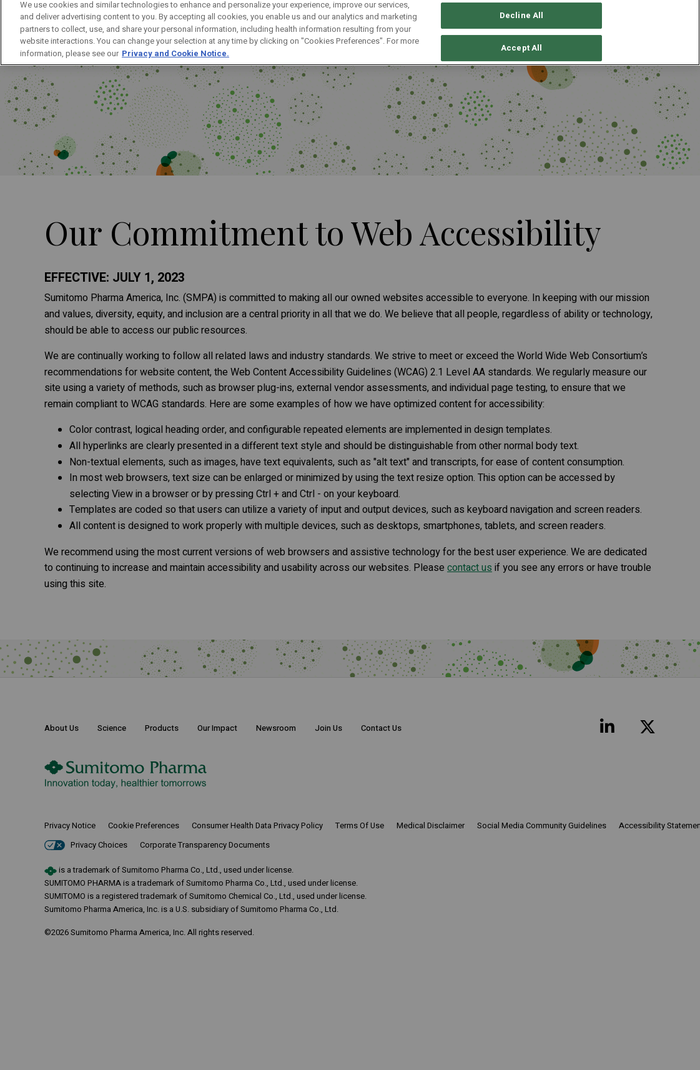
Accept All (521, 22)
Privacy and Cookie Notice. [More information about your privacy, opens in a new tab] (175, 27)
